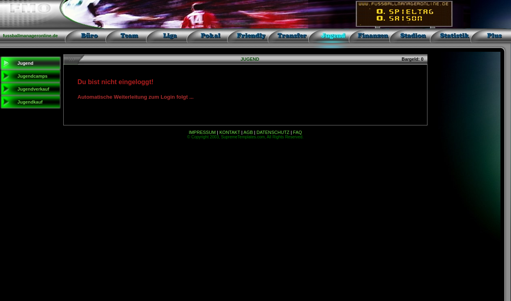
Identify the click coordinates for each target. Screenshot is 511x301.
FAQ (297, 132)
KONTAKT (229, 132)
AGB (248, 132)
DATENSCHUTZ (273, 132)
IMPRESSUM (202, 132)
